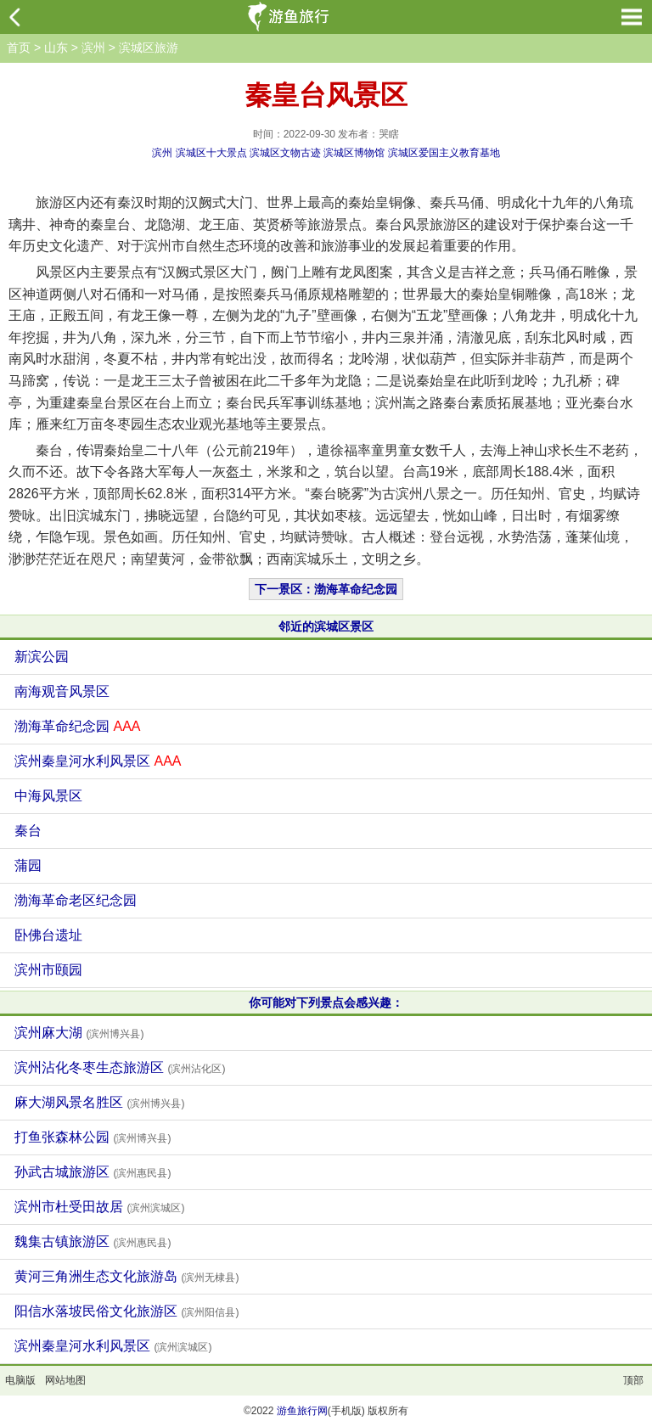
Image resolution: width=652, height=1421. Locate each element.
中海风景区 (48, 796)
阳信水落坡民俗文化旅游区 (126, 1311)
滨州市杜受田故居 (99, 1206)
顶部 (633, 1380)
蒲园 (28, 865)
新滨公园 (41, 656)
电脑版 (20, 1380)
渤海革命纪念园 (77, 726)
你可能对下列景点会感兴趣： (326, 1002)
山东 (56, 47)
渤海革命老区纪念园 (75, 900)
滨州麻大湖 (78, 1032)
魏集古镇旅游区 (92, 1241)
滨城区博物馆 (354, 153)
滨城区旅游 (148, 47)
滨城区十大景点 (211, 153)
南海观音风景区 (62, 691)
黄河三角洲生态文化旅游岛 (126, 1276)
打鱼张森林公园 (92, 1137)
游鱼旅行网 (302, 1411)
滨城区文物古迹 (285, 153)
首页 (19, 47)
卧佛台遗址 (48, 935)
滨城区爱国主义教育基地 (444, 153)
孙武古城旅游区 (92, 1172)
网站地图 (65, 1380)
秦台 (28, 830)
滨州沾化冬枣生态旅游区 (119, 1067)
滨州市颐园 (48, 970)
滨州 (93, 47)
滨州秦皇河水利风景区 (97, 761)
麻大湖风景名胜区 (99, 1102)
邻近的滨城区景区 (326, 626)
